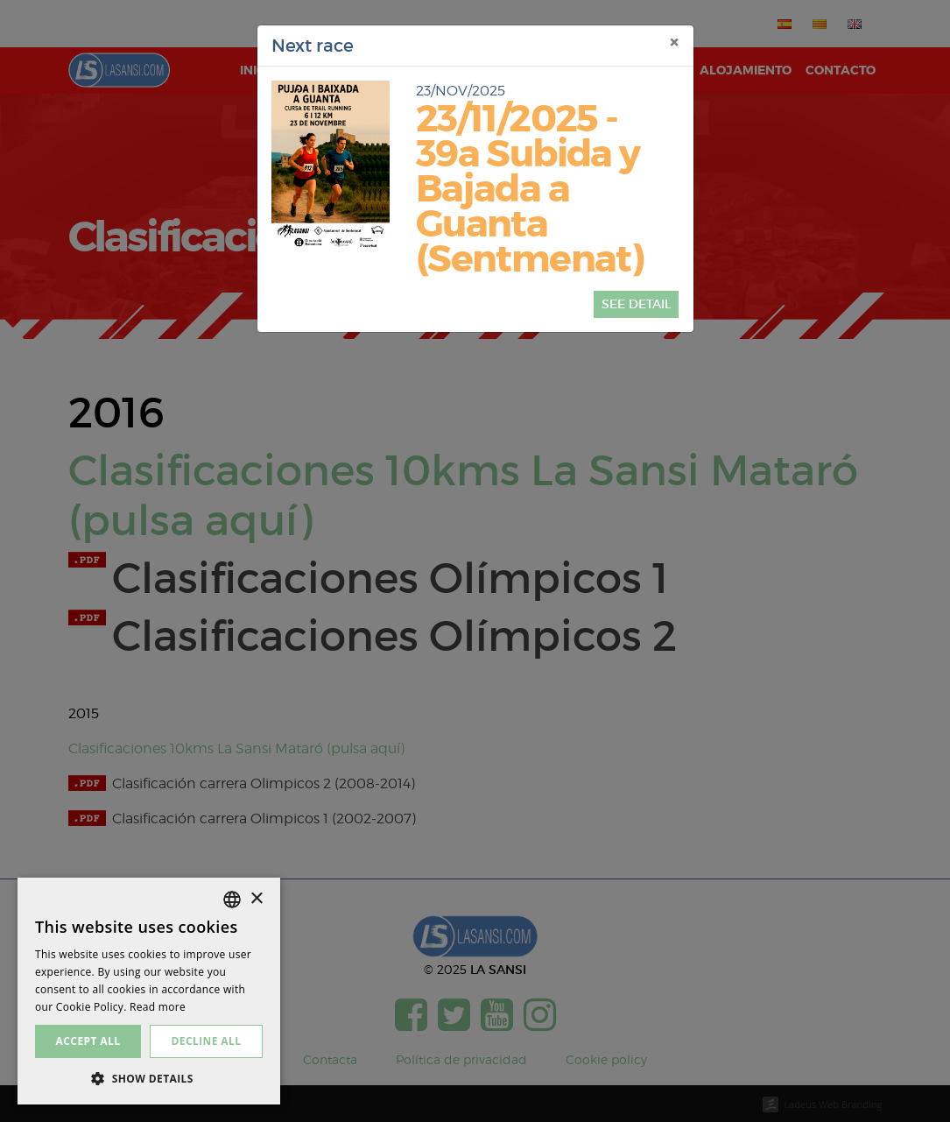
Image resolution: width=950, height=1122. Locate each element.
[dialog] (149, 991)
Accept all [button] (88, 1041)
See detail (636, 304)
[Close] (674, 42)
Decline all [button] (207, 1041)
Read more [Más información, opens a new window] (158, 1006)
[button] (149, 1078)
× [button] (256, 899)
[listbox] (232, 899)
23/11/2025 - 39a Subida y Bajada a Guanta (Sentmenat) (529, 189)
